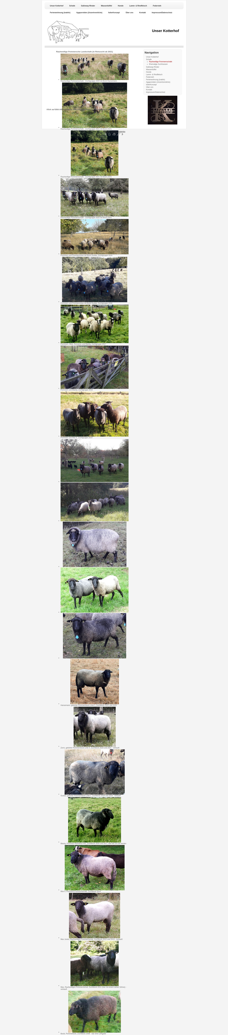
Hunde (120, 6)
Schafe (72, 6)
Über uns (129, 13)
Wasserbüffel (106, 6)
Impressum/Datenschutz (162, 13)
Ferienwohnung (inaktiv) (60, 13)
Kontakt (142, 13)
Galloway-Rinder (88, 6)
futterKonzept (114, 13)
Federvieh (157, 6)
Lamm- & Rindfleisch (138, 6)
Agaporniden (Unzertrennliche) (89, 13)
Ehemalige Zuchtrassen (158, 64)
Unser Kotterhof (56, 6)
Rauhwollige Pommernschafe (160, 62)
